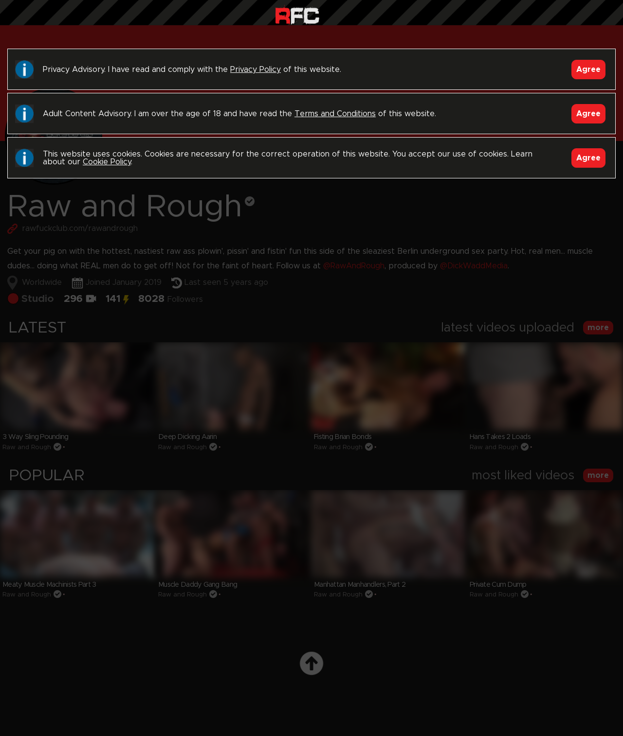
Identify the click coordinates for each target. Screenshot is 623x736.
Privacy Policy (255, 69)
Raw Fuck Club (297, 15)
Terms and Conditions (335, 114)
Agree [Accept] (588, 69)
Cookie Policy (107, 162)
